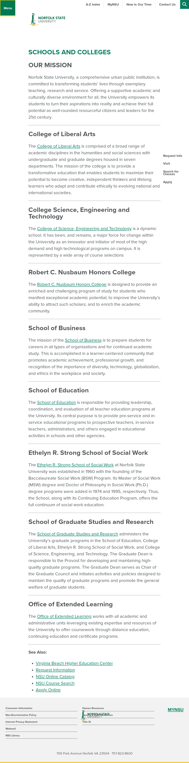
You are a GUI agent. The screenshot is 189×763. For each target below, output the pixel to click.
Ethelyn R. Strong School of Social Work (75, 465)
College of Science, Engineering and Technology (84, 228)
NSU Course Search (55, 683)
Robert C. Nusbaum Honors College (71, 284)
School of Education (56, 402)
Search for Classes (170, 172)
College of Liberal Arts (58, 146)
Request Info (172, 156)
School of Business (83, 340)
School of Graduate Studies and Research (77, 534)
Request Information (55, 670)
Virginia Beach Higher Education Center (74, 663)
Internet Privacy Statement (21, 721)
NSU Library (13, 735)
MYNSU (175, 709)
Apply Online (48, 690)
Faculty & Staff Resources (97, 715)
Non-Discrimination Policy (21, 715)
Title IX (86, 721)
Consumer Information (19, 708)
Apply (167, 182)
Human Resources (93, 708)
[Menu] (8, 8)
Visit (166, 163)
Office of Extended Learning (64, 616)
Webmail (11, 728)
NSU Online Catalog (55, 676)
